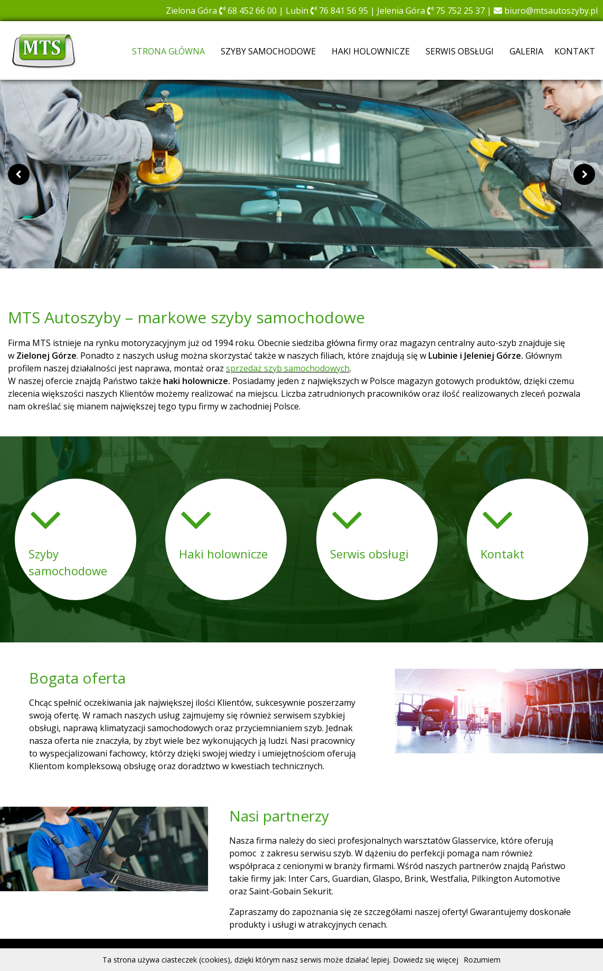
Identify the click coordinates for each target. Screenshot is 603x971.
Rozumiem (482, 960)
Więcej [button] (191, 571)
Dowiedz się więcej (425, 960)
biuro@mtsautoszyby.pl (546, 10)
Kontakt (574, 51)
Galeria (526, 51)
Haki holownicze (371, 51)
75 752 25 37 (456, 10)
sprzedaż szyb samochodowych (288, 368)
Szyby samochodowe (268, 51)
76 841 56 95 (339, 10)
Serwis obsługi (460, 51)
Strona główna (168, 51)
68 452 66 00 (248, 10)
